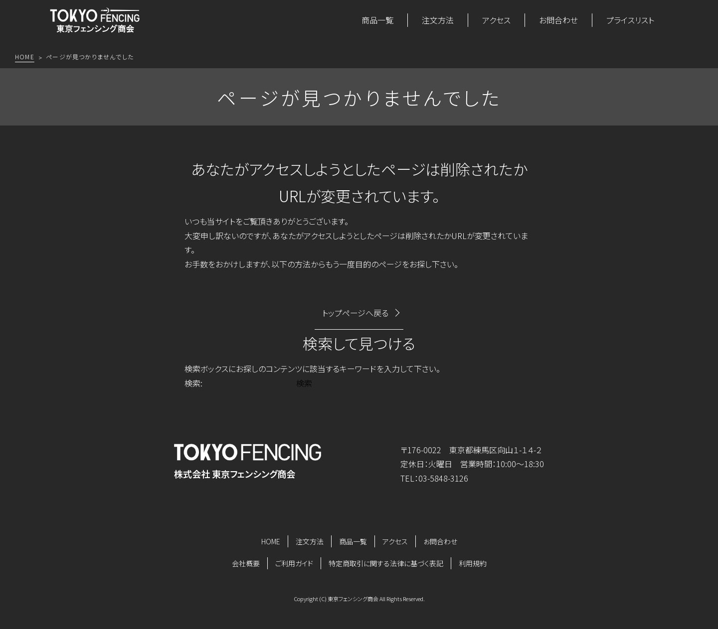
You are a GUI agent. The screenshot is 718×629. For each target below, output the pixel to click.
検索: (193, 383)
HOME (270, 541)
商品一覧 (377, 20)
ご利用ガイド (294, 563)
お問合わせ (558, 20)
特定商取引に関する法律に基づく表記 (386, 563)
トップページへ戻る (355, 313)
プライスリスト (630, 20)
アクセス (496, 20)
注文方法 (438, 20)
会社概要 (246, 563)
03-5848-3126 (443, 478)
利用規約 (473, 563)
